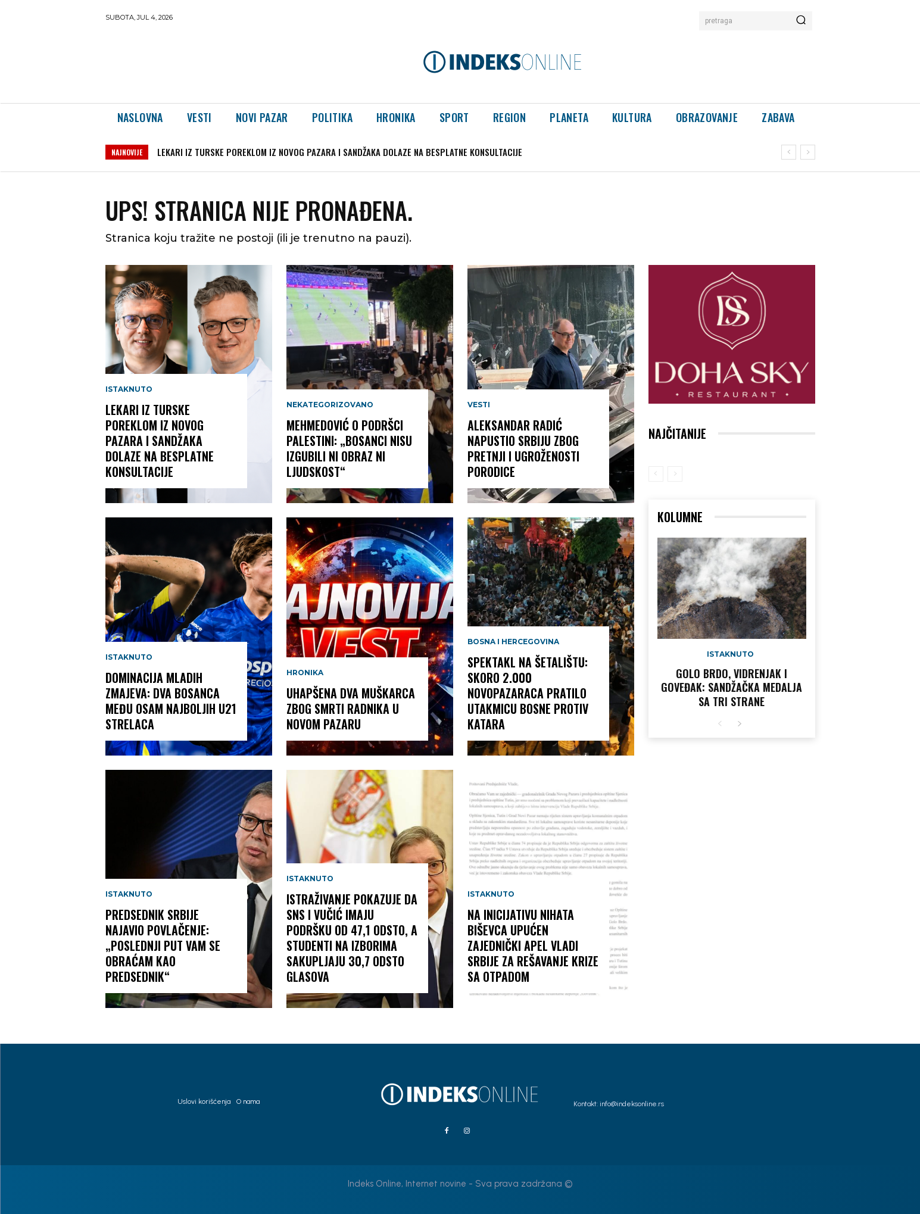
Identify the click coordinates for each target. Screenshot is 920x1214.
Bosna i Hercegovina (513, 641)
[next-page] (739, 724)
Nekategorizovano (329, 404)
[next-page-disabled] (675, 474)
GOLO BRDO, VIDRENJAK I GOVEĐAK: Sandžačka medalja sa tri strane (731, 687)
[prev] (788, 152)
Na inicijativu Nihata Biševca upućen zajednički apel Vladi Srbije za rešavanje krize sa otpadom (532, 945)
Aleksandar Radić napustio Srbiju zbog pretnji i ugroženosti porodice (523, 448)
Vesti (478, 404)
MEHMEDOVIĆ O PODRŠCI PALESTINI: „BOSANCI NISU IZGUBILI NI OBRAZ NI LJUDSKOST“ (349, 448)
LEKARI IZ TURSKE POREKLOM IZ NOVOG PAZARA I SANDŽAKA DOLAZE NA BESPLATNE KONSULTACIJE (339, 151)
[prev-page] (655, 474)
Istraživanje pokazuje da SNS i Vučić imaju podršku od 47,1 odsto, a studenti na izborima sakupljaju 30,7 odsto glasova (351, 937)
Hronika (304, 672)
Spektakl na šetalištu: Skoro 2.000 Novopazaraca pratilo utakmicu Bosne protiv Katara (527, 693)
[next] (807, 152)
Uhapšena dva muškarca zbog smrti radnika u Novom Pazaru (350, 708)
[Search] (801, 20)
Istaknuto (128, 389)
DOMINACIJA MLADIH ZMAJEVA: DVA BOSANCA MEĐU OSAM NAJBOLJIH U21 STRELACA (170, 701)
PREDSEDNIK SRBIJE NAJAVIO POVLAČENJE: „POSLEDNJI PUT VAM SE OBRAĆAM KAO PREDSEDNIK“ (162, 945)
